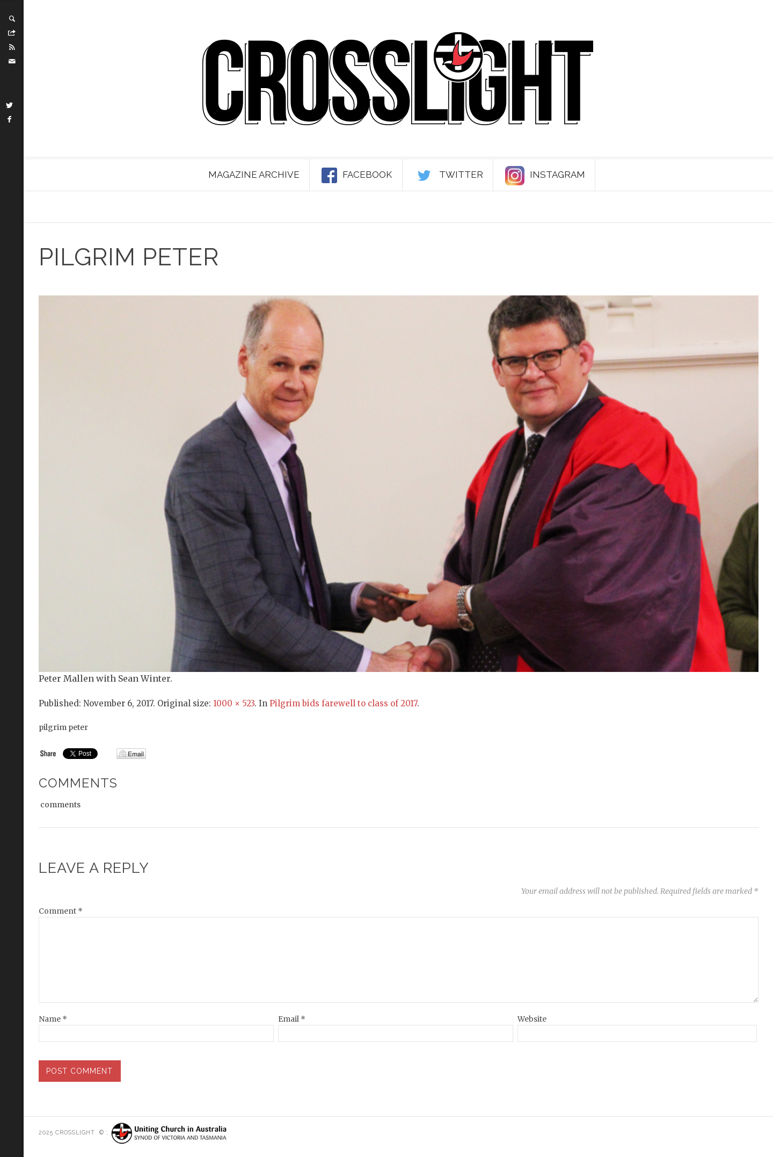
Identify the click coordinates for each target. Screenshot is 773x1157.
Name (53, 1019)
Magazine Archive (254, 174)
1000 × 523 (233, 703)
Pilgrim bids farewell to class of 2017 (343, 703)
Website (531, 1019)
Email (291, 1019)
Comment (61, 911)
